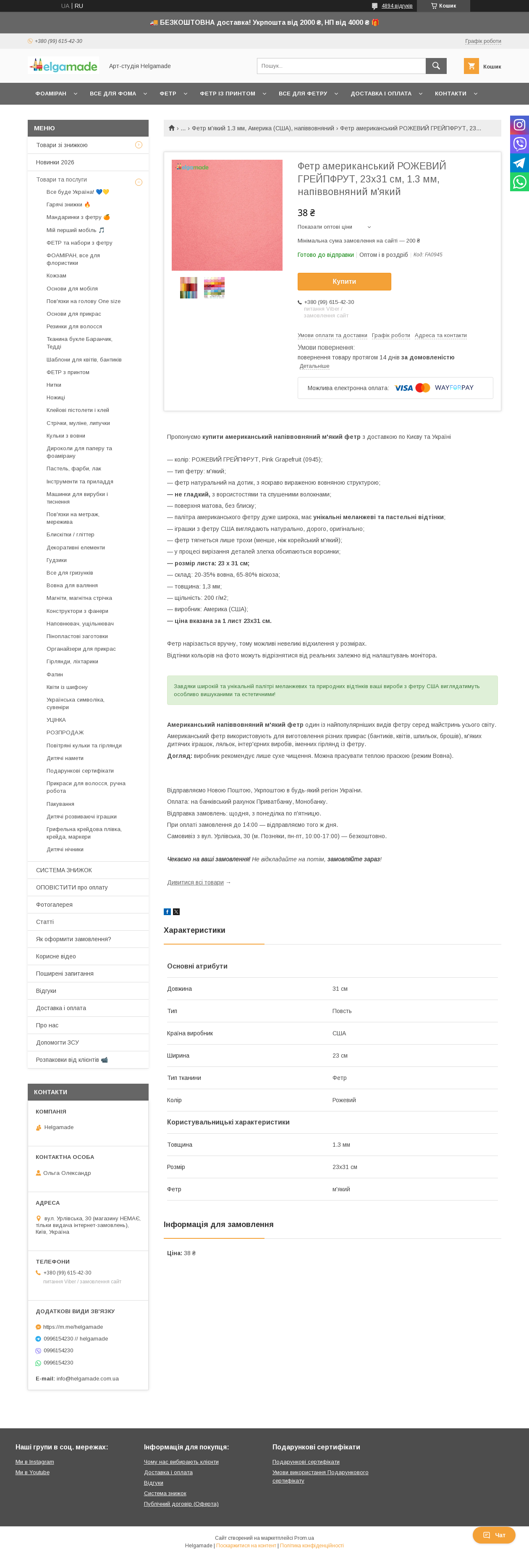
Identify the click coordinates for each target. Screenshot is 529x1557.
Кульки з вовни (66, 436)
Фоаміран (50, 93)
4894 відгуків (397, 6)
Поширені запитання (65, 973)
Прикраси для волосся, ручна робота (86, 787)
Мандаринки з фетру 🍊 (78, 217)
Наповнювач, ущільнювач (80, 623)
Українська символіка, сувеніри (76, 703)
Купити (344, 281)
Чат (494, 1535)
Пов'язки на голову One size (83, 301)
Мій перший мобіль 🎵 (76, 230)
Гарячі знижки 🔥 (69, 204)
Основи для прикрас (74, 314)
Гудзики (57, 560)
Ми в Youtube (33, 1472)
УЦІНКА (56, 720)
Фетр (168, 93)
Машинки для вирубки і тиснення (77, 498)
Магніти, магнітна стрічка (79, 598)
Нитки (54, 385)
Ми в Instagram (35, 1462)
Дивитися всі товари (195, 882)
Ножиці (56, 397)
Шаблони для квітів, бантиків (84, 359)
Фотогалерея (54, 904)
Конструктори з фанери (77, 611)
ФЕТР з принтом (68, 372)
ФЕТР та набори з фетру (80, 243)
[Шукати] (436, 66)
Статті (45, 921)
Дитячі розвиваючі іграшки (82, 816)
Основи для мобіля (72, 288)
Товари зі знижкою (62, 145)
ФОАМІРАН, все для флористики (73, 259)
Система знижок (165, 1493)
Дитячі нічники (65, 849)
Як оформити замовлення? (73, 939)
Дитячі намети (65, 758)
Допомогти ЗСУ (57, 1042)
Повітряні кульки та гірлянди (84, 745)
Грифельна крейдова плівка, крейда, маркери (84, 833)
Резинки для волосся (74, 326)
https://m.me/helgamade (73, 1327)
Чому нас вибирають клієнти (181, 1462)
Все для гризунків (70, 573)
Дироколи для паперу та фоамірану (79, 452)
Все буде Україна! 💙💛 (78, 192)
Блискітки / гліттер (70, 534)
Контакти (450, 93)
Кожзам (56, 275)
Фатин (55, 674)
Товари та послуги (61, 179)
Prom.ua (304, 1538)
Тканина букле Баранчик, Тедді (80, 343)
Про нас (47, 1025)
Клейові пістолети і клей (78, 410)
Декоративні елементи (76, 547)
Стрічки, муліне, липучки (78, 423)
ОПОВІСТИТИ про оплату (72, 887)
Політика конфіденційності (312, 1546)
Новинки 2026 (55, 162)
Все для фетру (303, 93)
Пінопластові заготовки (77, 636)
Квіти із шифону (67, 687)
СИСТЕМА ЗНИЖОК (64, 870)
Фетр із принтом (227, 93)
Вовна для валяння (72, 585)
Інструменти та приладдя (80, 481)
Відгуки (46, 990)
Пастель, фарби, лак (74, 468)
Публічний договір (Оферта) (181, 1504)
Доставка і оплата (381, 93)
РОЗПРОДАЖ (65, 732)
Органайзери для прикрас (81, 649)
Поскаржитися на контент (246, 1546)
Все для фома (113, 93)
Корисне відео (56, 956)
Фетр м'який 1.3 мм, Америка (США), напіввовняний (263, 128)
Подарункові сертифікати (80, 771)
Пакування (60, 804)
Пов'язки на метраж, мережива (73, 518)
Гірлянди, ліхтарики (72, 661)
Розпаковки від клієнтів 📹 (72, 1059)
